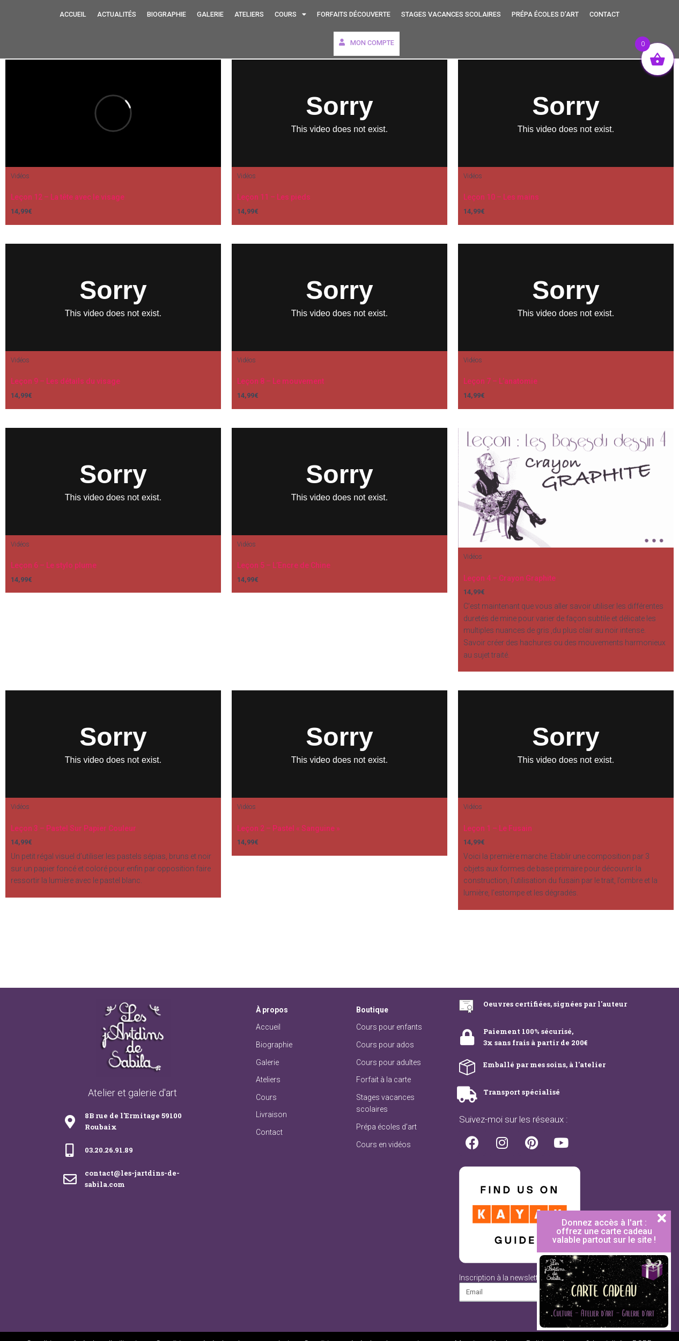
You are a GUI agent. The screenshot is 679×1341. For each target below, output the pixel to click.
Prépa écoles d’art (545, 14)
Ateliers (249, 14)
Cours (290, 15)
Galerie (210, 14)
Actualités (116, 14)
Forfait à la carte (383, 1079)
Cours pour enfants (389, 1027)
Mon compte (366, 43)
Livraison (271, 1114)
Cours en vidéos (383, 1144)
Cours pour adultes (388, 1062)
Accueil (73, 14)
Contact (604, 14)
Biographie (166, 14)
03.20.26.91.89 (109, 1150)
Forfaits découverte (353, 14)
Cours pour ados (385, 1044)
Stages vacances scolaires (451, 14)
